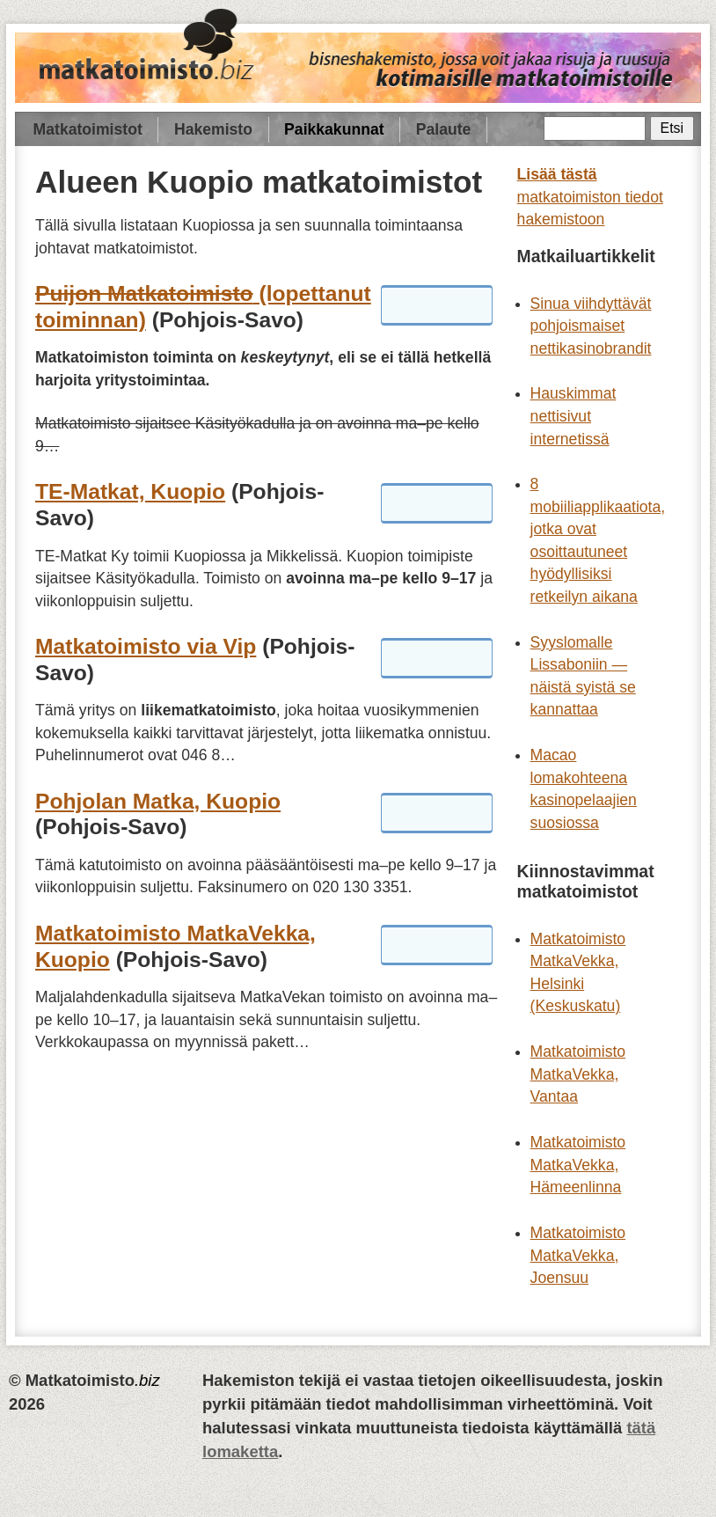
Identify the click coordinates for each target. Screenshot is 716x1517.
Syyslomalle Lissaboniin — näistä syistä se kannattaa (583, 676)
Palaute (443, 129)
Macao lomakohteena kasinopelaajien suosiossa (583, 789)
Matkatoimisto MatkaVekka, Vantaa (578, 1074)
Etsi (672, 128)
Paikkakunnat (334, 129)
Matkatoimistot (87, 129)
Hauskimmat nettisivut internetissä (573, 416)
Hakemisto (213, 129)
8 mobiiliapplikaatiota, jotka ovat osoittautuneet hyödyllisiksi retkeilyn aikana (598, 540)
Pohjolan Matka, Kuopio (158, 801)
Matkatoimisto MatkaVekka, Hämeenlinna (578, 1164)
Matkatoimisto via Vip (145, 646)
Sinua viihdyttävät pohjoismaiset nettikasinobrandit (591, 326)
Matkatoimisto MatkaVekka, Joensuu (578, 1255)
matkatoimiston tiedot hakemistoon (590, 196)
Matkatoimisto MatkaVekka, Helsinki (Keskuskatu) (578, 972)
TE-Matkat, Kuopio (130, 491)
